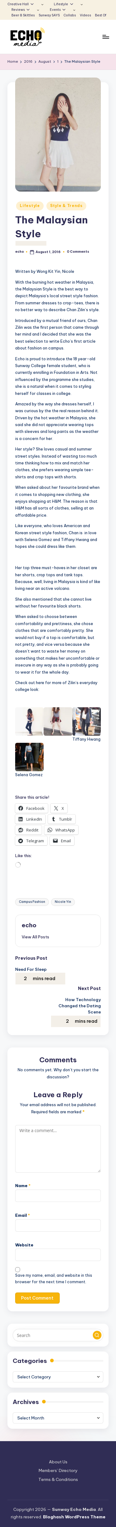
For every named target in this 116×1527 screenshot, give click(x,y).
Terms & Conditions (58, 1479)
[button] (35, 936)
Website (24, 1245)
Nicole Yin (63, 902)
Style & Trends (66, 205)
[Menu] (105, 37)
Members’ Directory (58, 1470)
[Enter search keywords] (58, 1335)
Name (23, 1185)
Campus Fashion (32, 902)
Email (22, 1215)
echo (29, 925)
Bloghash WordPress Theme (74, 1517)
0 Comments (78, 252)
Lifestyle (30, 205)
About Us (58, 1462)
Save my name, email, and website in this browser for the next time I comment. (53, 1278)
